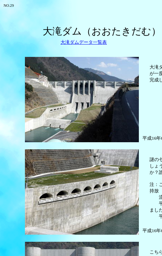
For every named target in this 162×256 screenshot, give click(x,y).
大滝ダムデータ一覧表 (84, 42)
